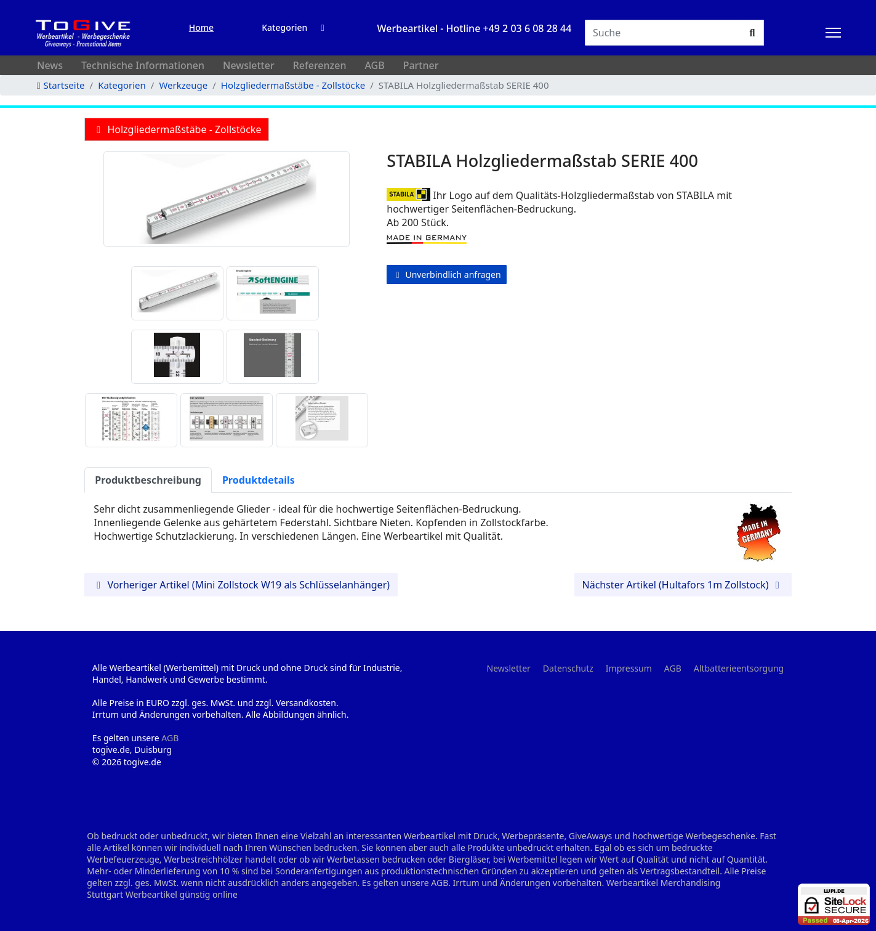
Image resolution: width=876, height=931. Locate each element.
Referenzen (320, 65)
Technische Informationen (142, 65)
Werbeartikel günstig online (182, 894)
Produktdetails (258, 480)
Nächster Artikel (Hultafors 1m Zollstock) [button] (683, 585)
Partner (421, 65)
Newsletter (249, 65)
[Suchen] (663, 33)
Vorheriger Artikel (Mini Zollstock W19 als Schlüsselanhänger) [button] (241, 585)
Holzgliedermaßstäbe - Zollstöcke (176, 129)
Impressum (629, 668)
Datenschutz (568, 668)
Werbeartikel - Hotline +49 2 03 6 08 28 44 (474, 28)
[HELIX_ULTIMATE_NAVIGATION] (833, 32)
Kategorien (284, 27)
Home (201, 27)
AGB (374, 65)
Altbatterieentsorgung (739, 668)
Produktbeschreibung (148, 480)
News (50, 65)
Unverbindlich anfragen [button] (446, 274)
